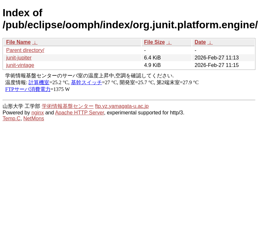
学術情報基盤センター (68, 106)
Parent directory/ (25, 50)
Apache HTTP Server (79, 112)
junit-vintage (20, 65)
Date (200, 42)
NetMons (33, 118)
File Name (18, 42)
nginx (37, 112)
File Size (154, 42)
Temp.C (11, 118)
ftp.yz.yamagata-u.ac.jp (121, 106)
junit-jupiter (18, 57)
